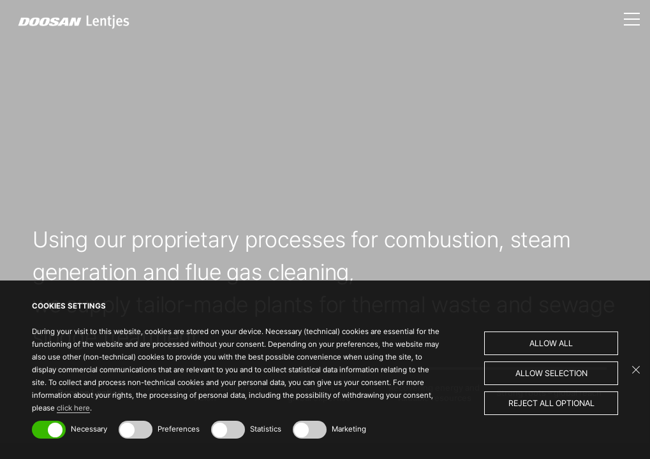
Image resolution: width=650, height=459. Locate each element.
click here (73, 408)
